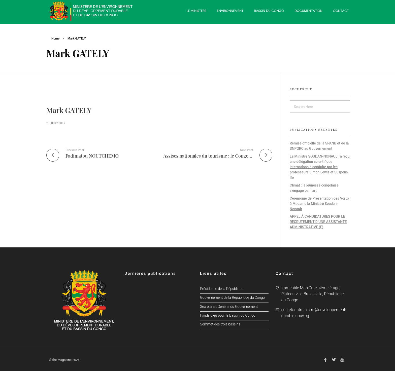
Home (55, 38)
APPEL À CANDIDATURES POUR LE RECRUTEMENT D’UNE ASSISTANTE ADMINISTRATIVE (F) (318, 221)
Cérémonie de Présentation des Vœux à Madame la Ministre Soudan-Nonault (319, 203)
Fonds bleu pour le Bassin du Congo (227, 315)
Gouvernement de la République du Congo (232, 297)
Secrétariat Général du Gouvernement (229, 306)
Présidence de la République (221, 288)
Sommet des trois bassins (220, 324)
